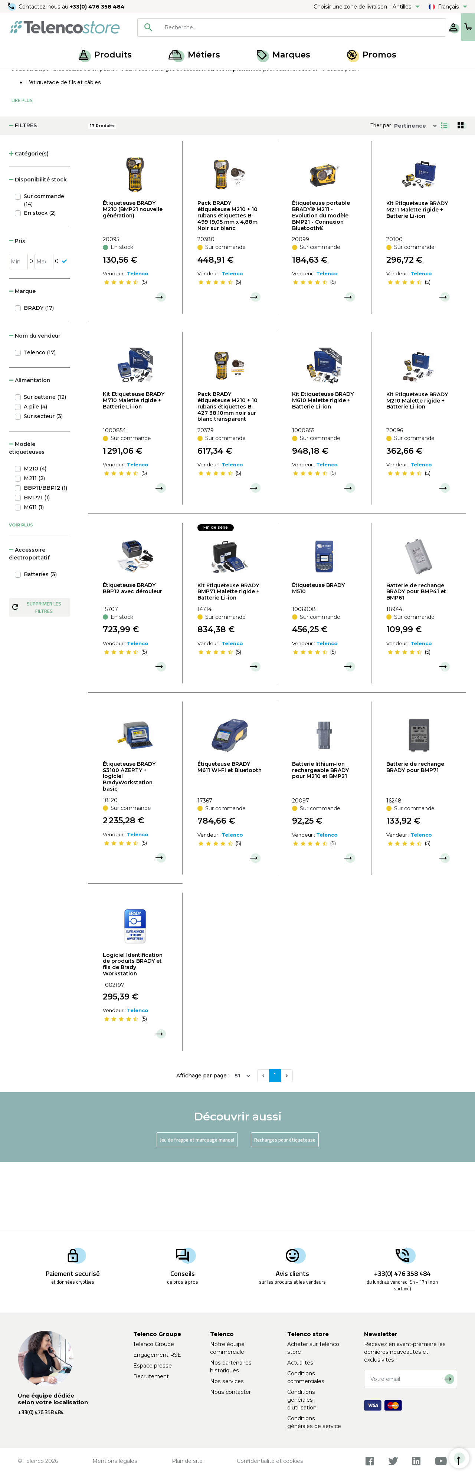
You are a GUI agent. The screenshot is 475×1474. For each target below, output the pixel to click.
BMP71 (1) (37, 566)
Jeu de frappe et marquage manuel (197, 1208)
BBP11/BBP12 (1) (45, 557)
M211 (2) (34, 547)
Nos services (227, 1381)
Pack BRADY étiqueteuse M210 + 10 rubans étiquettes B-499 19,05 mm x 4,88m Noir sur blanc (227, 284)
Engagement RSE (157, 1355)
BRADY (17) (39, 377)
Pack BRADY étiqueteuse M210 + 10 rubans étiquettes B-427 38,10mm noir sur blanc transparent (227, 475)
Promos (371, 55)
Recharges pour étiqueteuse (284, 1208)
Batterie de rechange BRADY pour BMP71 (415, 836)
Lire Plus (22, 169)
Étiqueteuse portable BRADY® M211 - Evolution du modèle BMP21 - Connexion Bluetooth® (321, 284)
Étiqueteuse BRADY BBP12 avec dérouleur (132, 657)
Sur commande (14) (44, 269)
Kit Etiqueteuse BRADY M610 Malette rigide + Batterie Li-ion (323, 469)
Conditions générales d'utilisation (302, 1400)
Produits (105, 55)
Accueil (20, 77)
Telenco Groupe (153, 1344)
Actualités (300, 1362)
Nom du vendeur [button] (34, 404)
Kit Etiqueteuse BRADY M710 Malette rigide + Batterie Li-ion (133, 469)
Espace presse (152, 1365)
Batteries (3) (40, 643)
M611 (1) (34, 576)
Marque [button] (22, 360)
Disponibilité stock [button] (38, 248)
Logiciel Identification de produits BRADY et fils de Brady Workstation (133, 1033)
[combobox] (268, 27)
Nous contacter (230, 1392)
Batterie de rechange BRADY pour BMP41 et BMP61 (416, 660)
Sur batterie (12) (45, 466)
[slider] (121, 351)
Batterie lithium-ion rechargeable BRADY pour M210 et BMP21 (320, 839)
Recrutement (151, 1376)
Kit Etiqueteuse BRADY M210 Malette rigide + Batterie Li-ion (417, 469)
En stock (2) (40, 282)
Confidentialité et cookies (270, 1461)
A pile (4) (35, 475)
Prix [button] (17, 309)
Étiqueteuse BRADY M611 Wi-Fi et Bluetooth (229, 836)
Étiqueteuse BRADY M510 (318, 657)
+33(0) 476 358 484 (98, 6)
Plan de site (187, 1461)
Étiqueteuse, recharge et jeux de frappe (114, 77)
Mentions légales (114, 1461)
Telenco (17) (40, 421)
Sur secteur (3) (43, 485)
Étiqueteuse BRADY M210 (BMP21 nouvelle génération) (133, 278)
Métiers (194, 55)
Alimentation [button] (29, 449)
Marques (283, 55)
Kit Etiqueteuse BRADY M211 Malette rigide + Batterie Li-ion (417, 278)
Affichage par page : (202, 1144)
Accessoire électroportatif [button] (29, 622)
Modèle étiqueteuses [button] (27, 517)
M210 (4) (35, 537)
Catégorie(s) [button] (29, 222)
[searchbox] (278, 27)
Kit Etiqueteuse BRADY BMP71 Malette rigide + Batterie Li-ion (228, 660)
